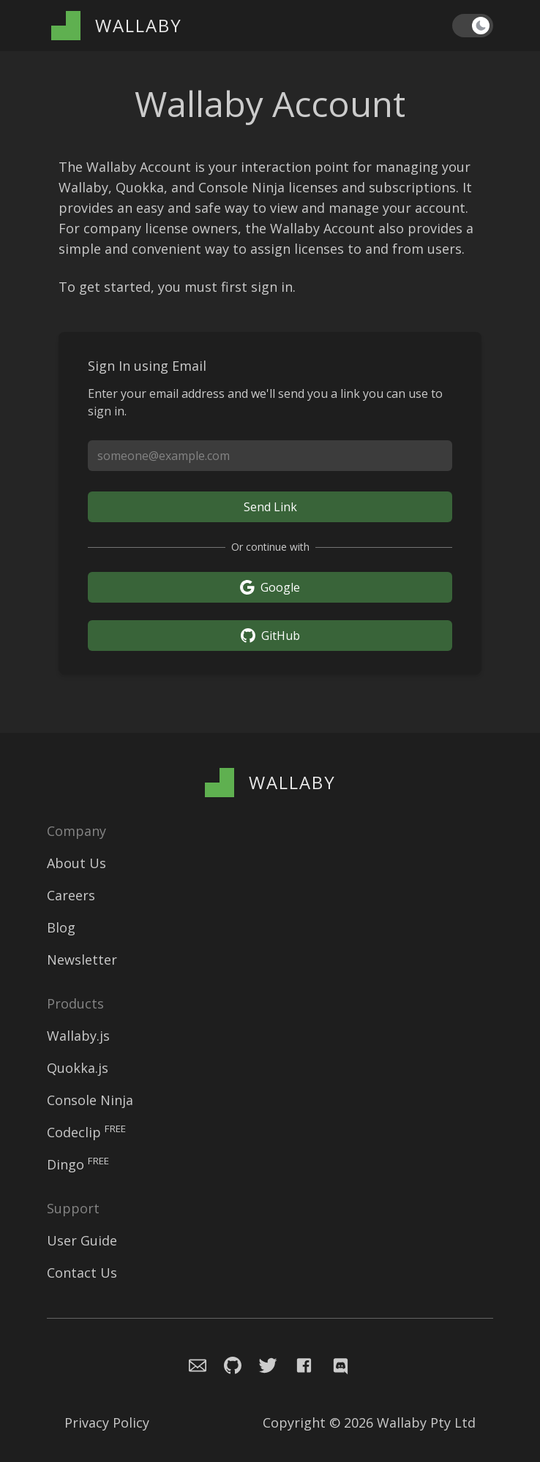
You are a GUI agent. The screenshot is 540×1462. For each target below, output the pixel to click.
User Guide (82, 1240)
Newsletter (82, 959)
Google (270, 587)
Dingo (78, 1164)
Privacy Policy (106, 1422)
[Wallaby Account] (117, 26)
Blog (61, 927)
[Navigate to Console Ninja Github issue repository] (223, 1364)
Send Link (270, 507)
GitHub (270, 636)
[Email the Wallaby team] (188, 1364)
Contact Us (82, 1272)
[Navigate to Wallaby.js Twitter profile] (261, 1364)
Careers (71, 895)
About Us (76, 863)
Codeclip (86, 1132)
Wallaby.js (78, 1035)
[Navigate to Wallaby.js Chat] (338, 1364)
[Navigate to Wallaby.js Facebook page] (304, 1364)
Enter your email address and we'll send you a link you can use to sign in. (265, 402)
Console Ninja (90, 1100)
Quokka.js (77, 1068)
